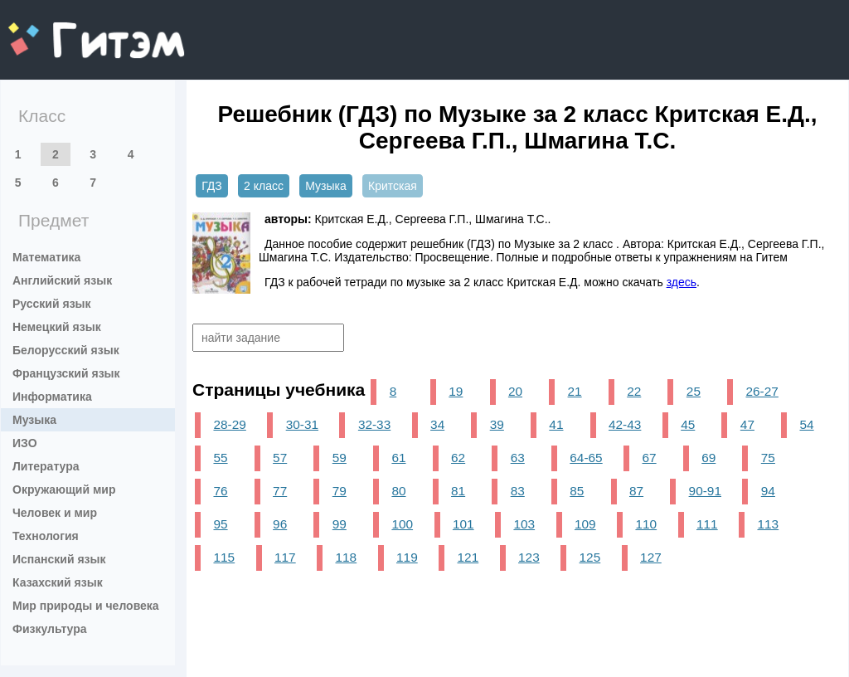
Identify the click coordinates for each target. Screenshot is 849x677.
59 (339, 458)
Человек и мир (54, 512)
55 (220, 458)
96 (280, 524)
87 (636, 491)
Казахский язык (57, 582)
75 (768, 458)
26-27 (761, 391)
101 (463, 524)
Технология (45, 536)
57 (280, 458)
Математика (46, 257)
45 (688, 424)
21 (575, 391)
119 (407, 557)
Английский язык (62, 280)
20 (515, 391)
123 (529, 557)
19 (456, 391)
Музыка (34, 419)
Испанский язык (59, 559)
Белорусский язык (65, 350)
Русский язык (51, 303)
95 (220, 524)
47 (747, 424)
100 (402, 524)
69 (708, 458)
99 (339, 524)
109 (585, 524)
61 (398, 458)
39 (497, 424)
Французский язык (66, 373)
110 (646, 524)
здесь (681, 282)
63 (518, 458)
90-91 (705, 491)
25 (693, 391)
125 (590, 557)
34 (437, 424)
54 (806, 424)
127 (651, 557)
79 (339, 491)
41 (556, 424)
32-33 (374, 424)
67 (650, 458)
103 (524, 524)
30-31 (302, 424)
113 (768, 524)
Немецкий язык (56, 327)
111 (707, 524)
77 (280, 491)
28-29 (229, 424)
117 (285, 557)
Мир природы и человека (85, 605)
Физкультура (49, 629)
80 (398, 491)
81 (458, 491)
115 (224, 557)
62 (458, 458)
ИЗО (24, 443)
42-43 (625, 424)
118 (346, 557)
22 (634, 391)
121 (468, 557)
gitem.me (52, 29)
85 (577, 491)
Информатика (52, 396)
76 (220, 491)
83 (518, 491)
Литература (46, 466)
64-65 (586, 458)
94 (768, 491)
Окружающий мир (64, 489)
